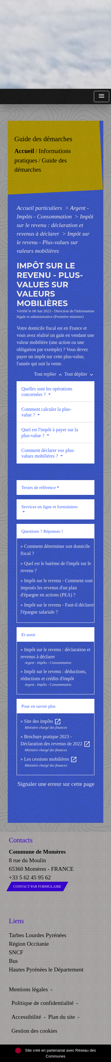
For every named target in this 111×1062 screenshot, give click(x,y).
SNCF (16, 952)
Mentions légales (28, 989)
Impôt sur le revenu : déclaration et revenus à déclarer (55, 225)
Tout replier (49, 373)
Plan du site (61, 1017)
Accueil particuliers (40, 208)
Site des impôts (42, 721)
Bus (13, 961)
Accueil (24, 151)
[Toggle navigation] (101, 96)
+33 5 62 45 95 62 (30, 877)
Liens (16, 921)
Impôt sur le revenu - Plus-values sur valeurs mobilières (53, 242)
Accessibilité (26, 1017)
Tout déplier (79, 373)
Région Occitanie (29, 944)
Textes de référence (38, 487)
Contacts (21, 840)
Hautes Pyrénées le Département (46, 969)
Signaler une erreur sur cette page (55, 784)
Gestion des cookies (34, 1031)
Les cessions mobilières (50, 759)
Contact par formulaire (37, 886)
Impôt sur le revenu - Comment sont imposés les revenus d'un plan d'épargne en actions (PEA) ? (56, 587)
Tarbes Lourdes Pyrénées (37, 935)
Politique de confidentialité (43, 1003)
